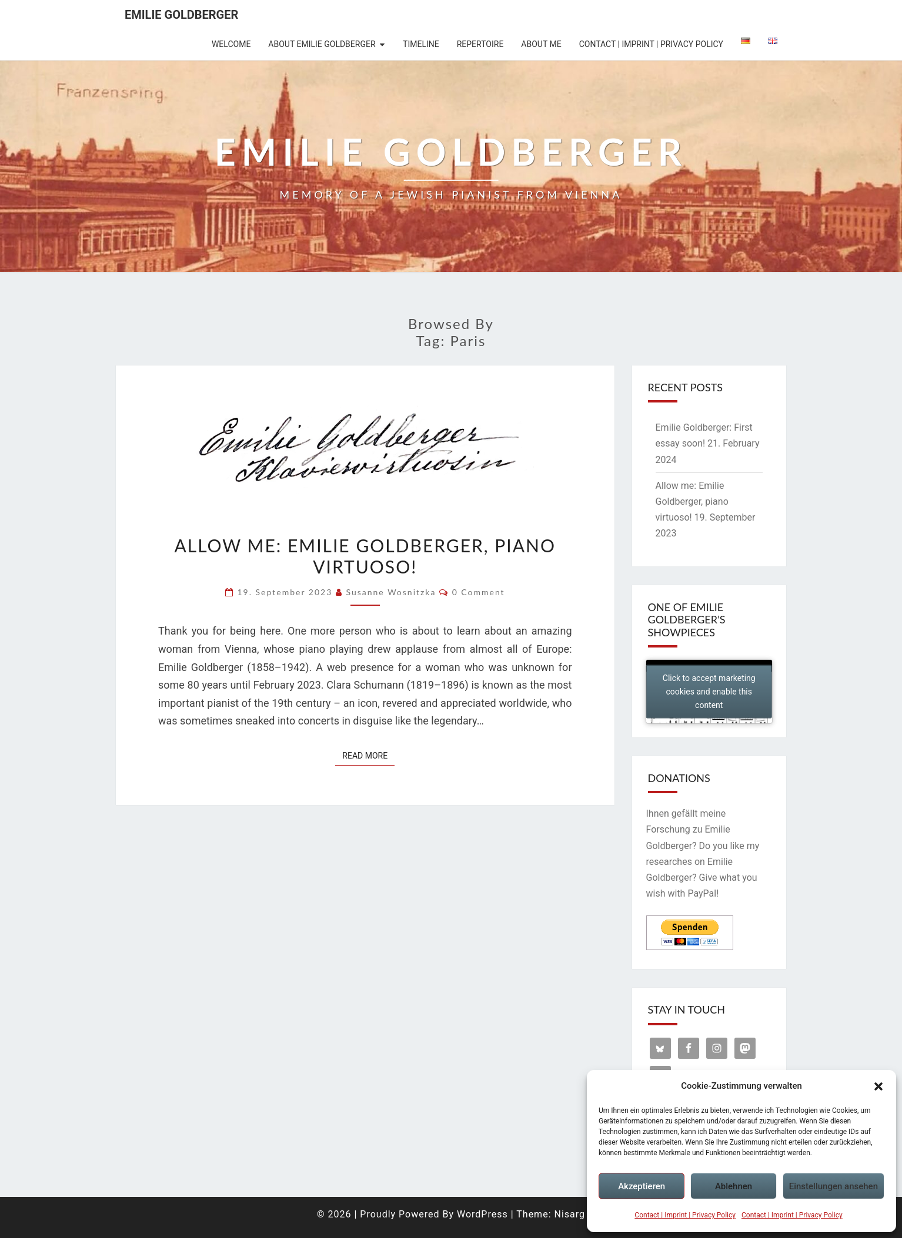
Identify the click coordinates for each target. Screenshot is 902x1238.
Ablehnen (733, 1186)
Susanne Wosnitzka (391, 592)
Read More (368, 754)
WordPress (482, 1214)
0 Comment (478, 592)
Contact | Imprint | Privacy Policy (685, 1215)
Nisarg (569, 1214)
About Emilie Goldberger (321, 44)
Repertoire (480, 44)
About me (541, 44)
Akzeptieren (641, 1186)
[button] (878, 1086)
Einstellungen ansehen (833, 1186)
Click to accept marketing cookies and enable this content (709, 691)
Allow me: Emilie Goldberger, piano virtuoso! (365, 556)
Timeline (421, 44)
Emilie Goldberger (181, 15)
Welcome (231, 44)
